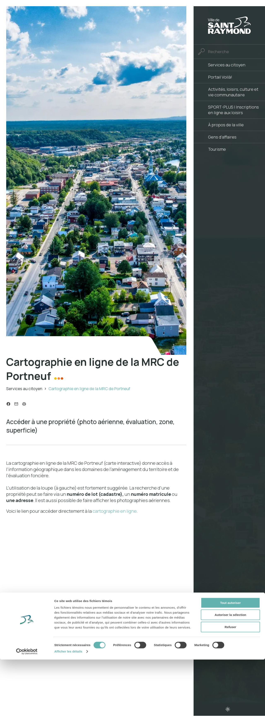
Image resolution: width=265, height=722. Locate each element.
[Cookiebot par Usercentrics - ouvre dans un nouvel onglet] (27, 714)
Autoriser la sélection (230, 677)
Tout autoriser (230, 665)
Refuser (230, 689)
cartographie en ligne (115, 512)
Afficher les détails (68, 714)
